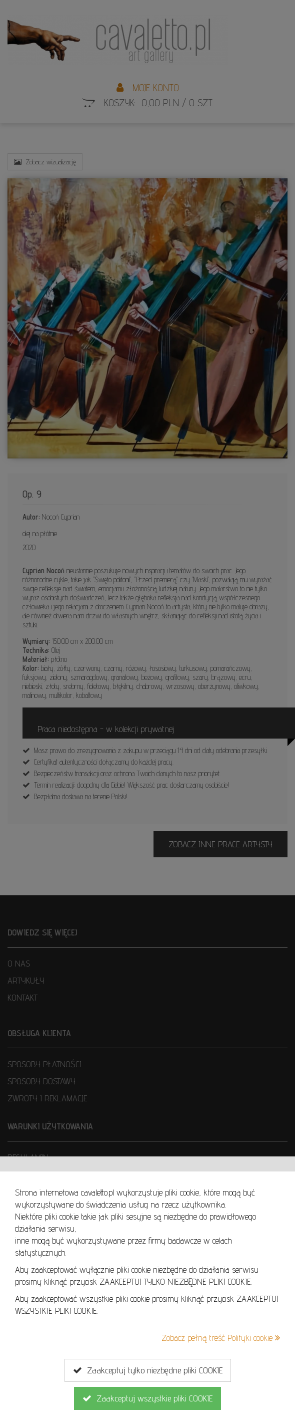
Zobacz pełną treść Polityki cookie (221, 1337)
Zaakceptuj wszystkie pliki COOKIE (147, 1398)
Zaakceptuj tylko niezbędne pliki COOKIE (147, 1370)
